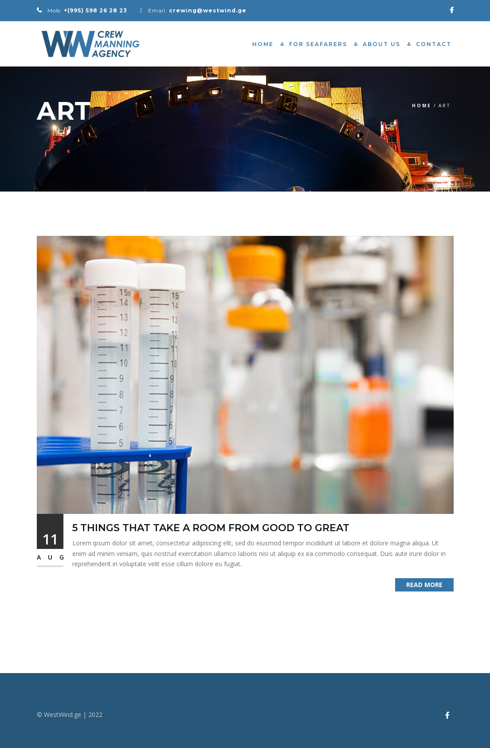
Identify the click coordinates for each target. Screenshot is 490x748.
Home (263, 44)
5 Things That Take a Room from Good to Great (210, 528)
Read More (424, 584)
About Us (381, 44)
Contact (433, 44)
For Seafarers (318, 44)
